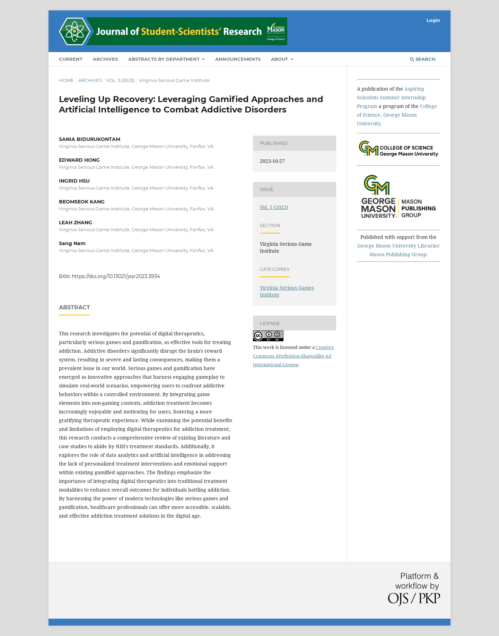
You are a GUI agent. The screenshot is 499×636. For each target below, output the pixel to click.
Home (66, 80)
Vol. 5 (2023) (120, 80)
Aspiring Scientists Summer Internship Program (391, 97)
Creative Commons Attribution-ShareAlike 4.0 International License (293, 356)
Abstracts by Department (164, 59)
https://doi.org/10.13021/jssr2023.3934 (116, 276)
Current (70, 59)
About (280, 59)
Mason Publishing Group (398, 254)
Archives (105, 59)
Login (433, 20)
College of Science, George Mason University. (397, 115)
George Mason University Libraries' (398, 245)
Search (423, 59)
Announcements (238, 59)
